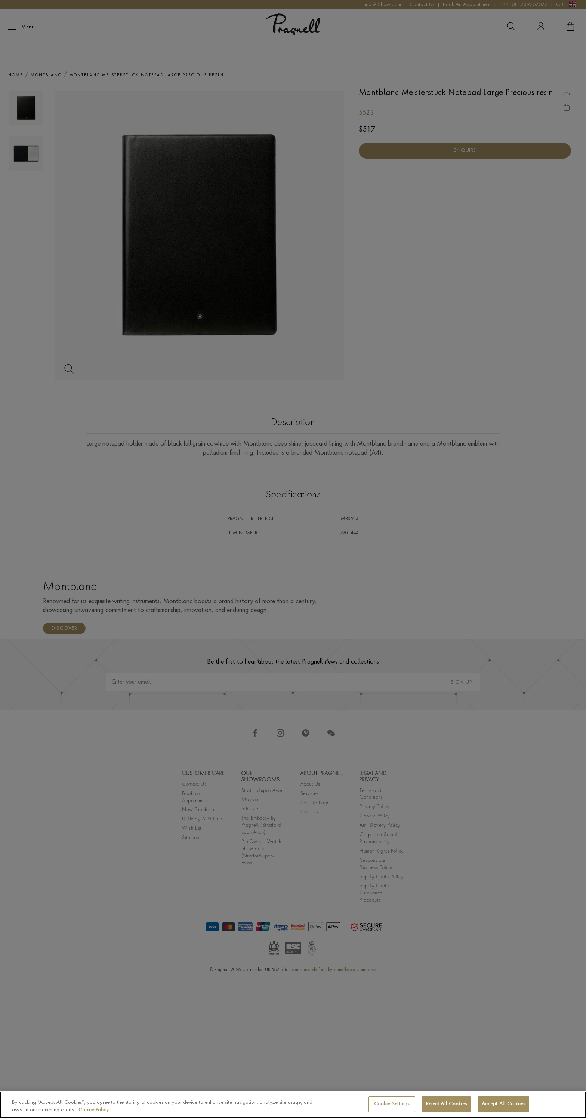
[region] (293, 1104)
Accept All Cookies (503, 1104)
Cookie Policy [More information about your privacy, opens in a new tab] (93, 1110)
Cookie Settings (391, 1104)
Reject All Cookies (446, 1104)
